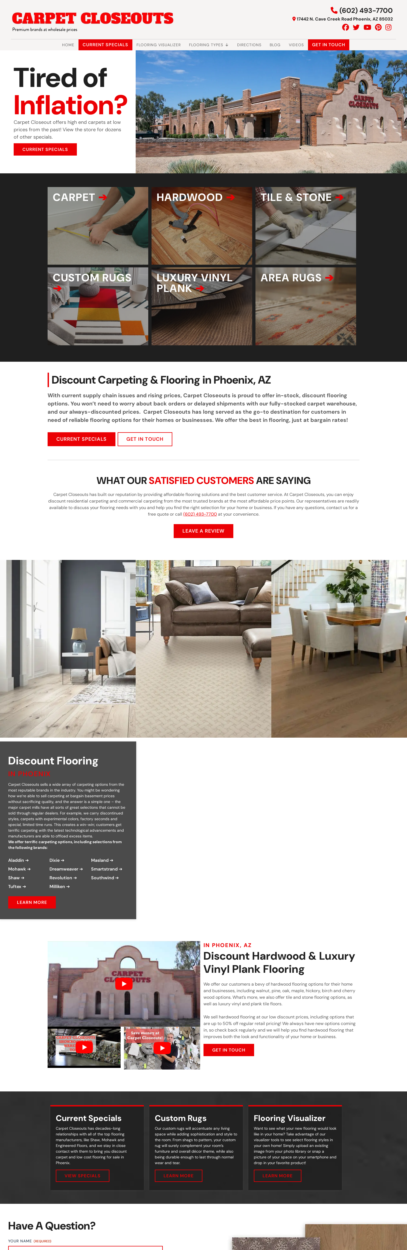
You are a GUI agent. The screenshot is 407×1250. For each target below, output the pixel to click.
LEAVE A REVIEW (203, 539)
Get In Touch (328, 45)
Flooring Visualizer (158, 44)
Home (68, 44)
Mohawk (17, 878)
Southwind (102, 886)
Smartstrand (104, 878)
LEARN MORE (32, 911)
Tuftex (14, 895)
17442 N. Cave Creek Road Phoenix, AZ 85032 (345, 19)
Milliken (57, 895)
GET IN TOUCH (145, 447)
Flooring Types (209, 44)
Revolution (61, 886)
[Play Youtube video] (124, 992)
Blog (275, 44)
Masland (100, 869)
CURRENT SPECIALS (45, 149)
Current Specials (105, 45)
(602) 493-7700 (366, 10)
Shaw (14, 886)
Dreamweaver (64, 878)
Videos (296, 44)
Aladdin (16, 869)
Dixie (55, 869)
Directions (249, 44)
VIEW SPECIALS (83, 1184)
